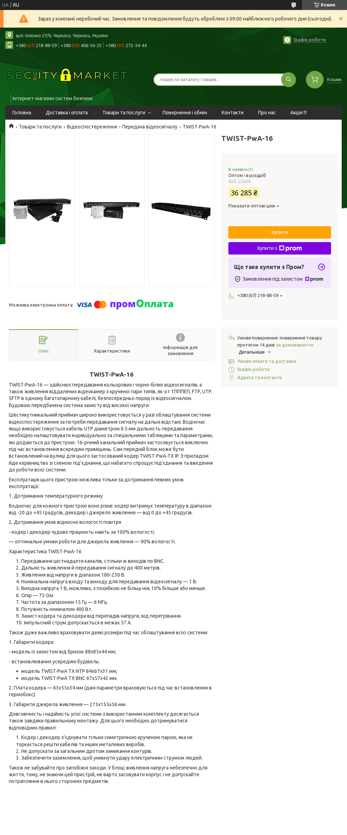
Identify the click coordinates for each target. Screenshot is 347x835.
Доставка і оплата (67, 112)
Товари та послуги (123, 112)
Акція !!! (298, 112)
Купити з (279, 248)
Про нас (267, 112)
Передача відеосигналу (149, 127)
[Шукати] (288, 79)
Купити (280, 232)
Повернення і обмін (185, 112)
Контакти (233, 112)
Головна (21, 112)
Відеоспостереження (92, 127)
